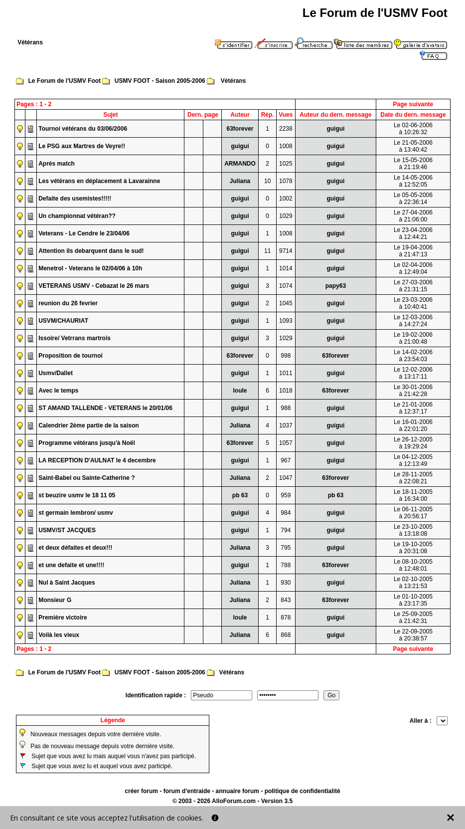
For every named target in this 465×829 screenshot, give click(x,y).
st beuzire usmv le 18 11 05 (76, 495)
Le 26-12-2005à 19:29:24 (413, 443)
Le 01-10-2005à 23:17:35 (413, 600)
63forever (239, 128)
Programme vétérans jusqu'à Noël (86, 442)
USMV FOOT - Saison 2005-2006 (160, 80)
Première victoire (62, 617)
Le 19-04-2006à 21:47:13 (413, 251)
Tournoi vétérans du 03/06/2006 (82, 128)
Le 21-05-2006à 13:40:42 (413, 146)
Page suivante (413, 104)
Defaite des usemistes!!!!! (74, 198)
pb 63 (240, 495)
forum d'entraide (186, 791)
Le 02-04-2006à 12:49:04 (413, 268)
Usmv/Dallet (55, 373)
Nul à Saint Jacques (66, 582)
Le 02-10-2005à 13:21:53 (413, 583)
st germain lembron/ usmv (75, 512)
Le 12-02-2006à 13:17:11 (413, 373)
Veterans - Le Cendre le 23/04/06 (84, 233)
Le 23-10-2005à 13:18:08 (413, 530)
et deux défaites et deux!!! (75, 547)
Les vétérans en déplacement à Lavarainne (99, 181)
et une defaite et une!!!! (71, 565)
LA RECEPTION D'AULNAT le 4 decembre (97, 460)
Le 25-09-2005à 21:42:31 (413, 617)
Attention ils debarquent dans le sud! (91, 250)
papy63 (335, 285)
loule (240, 390)
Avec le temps (58, 390)
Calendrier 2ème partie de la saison (88, 425)
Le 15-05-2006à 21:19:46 (413, 164)
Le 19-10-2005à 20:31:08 (413, 548)
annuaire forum (237, 791)
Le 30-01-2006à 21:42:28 (413, 391)
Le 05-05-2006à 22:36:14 (413, 199)
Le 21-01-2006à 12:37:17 (413, 408)
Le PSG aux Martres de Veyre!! (81, 146)
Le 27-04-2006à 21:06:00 (413, 216)
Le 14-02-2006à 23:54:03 (413, 356)
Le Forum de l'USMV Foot (64, 80)
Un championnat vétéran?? (77, 215)
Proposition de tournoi (70, 355)
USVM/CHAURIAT (63, 320)
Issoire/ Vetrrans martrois (74, 338)
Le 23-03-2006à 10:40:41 (413, 303)
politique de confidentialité (302, 791)
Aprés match (56, 163)
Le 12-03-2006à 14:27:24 (413, 321)
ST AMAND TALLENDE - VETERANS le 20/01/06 (105, 408)
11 (267, 250)
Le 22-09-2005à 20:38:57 (413, 635)
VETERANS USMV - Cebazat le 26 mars (93, 285)
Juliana (240, 181)
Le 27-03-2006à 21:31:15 (413, 286)
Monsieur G (54, 600)
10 (267, 181)
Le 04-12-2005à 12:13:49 (413, 460)
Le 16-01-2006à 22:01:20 (413, 425)
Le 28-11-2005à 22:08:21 (413, 478)
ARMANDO (240, 163)
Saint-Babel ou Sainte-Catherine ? (86, 477)
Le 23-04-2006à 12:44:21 (413, 233)
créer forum (141, 791)
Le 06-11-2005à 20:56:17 (413, 513)
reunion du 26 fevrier (68, 303)
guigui (335, 128)
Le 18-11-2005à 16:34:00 (413, 495)
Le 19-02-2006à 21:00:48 (413, 338)
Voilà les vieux (58, 634)
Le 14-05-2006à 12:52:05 (413, 181)
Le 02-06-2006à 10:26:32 (413, 129)
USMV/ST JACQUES (67, 530)
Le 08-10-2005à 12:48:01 (413, 565)
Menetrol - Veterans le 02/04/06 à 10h (90, 268)
